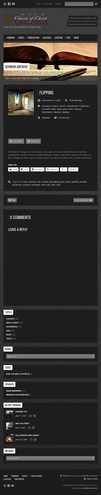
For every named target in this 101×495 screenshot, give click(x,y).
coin (39, 181)
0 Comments (64, 117)
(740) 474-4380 (91, 479)
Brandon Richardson (17, 394)
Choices (55, 106)
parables (83, 181)
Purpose (77, 109)
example (45, 181)
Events (25, 475)
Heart (59, 109)
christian (32, 181)
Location (7, 479)
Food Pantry (47, 4)
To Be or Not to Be (83, 200)
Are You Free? (22, 423)
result (43, 184)
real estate (35, 184)
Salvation (57, 112)
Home (38, 4)
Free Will (45, 109)
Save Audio (16, 141)
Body (8, 334)
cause (25, 181)
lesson (68, 181)
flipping (56, 181)
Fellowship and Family (27, 435)
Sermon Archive (16, 66)
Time (12, 200)
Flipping (35, 78)
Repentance (47, 112)
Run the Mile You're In (17, 374)
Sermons (15, 78)
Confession (84, 106)
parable (75, 181)
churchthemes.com (89, 488)
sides (53, 184)
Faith (9, 338)
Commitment (72, 106)
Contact (58, 4)
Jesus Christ (68, 109)
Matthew (46, 117)
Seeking (65, 112)
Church (62, 106)
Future (53, 109)
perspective (17, 184)
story (58, 184)
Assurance (26, 78)
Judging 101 (21, 411)
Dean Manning (75, 100)
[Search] (79, 4)
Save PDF (33, 141)
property (26, 184)
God (8, 330)
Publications (36, 475)
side (48, 184)
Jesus (63, 181)
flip (51, 181)
